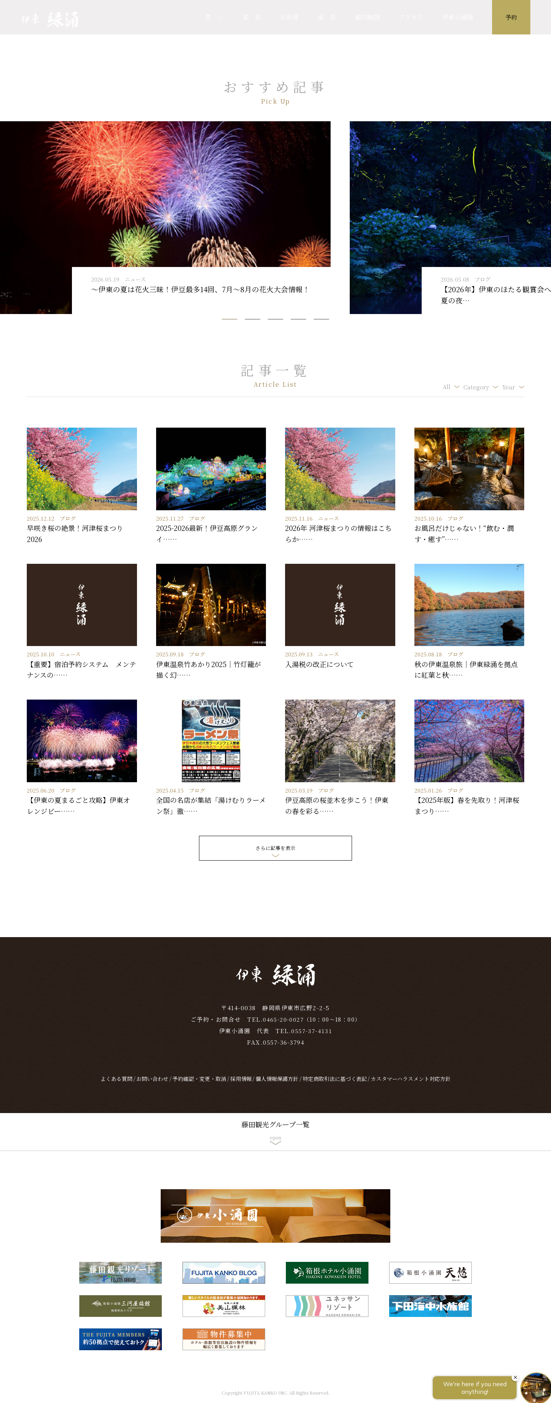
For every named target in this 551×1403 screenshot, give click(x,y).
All (446, 387)
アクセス (411, 17)
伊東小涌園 (457, 17)
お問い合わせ (152, 1085)
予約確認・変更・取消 (199, 1085)
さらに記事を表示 (275, 848)
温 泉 (327, 17)
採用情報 (241, 1085)
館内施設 (367, 17)
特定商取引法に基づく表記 (335, 1085)
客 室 (252, 17)
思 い (214, 17)
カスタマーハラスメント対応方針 (411, 1085)
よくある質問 (116, 1085)
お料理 (289, 17)
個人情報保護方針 (277, 1085)
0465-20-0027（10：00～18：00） (312, 1025)
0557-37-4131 (312, 1037)
